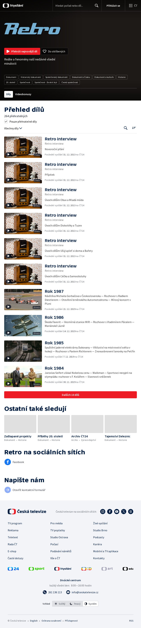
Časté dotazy (15, 558)
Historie (121, 77)
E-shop (12, 551)
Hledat (95, 6)
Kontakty (98, 558)
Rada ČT (12, 544)
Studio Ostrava (59, 537)
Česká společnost (70, 82)
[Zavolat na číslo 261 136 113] (52, 592)
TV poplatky (57, 530)
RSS (131, 620)
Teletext (13, 537)
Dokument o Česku (81, 77)
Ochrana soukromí (51, 620)
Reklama (13, 530)
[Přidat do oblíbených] (54, 51)
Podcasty (98, 537)
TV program (15, 523)
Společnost (25, 82)
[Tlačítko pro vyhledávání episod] (126, 128)
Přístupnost (71, 620)
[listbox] (75, 604)
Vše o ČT (55, 558)
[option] (59, 603)
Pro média (56, 523)
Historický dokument (31, 77)
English (34, 620)
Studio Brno (100, 530)
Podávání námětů (60, 551)
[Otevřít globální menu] (133, 5)
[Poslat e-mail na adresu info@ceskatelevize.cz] (82, 592)
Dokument (11, 77)
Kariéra (97, 544)
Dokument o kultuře (104, 77)
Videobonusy (23, 94)
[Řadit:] (134, 128)
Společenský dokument (56, 77)
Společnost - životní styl (46, 82)
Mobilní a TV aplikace (105, 551)
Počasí (54, 544)
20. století (10, 82)
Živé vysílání (100, 523)
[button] (24, 147)
